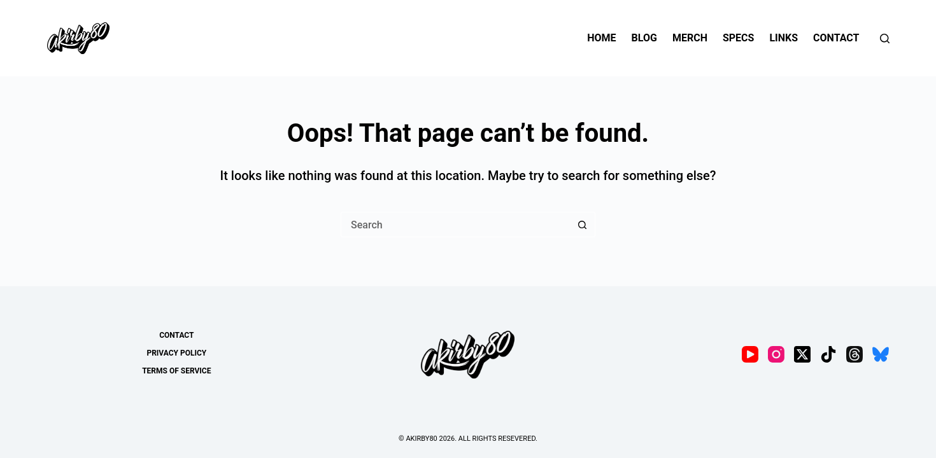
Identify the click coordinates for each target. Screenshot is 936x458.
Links (783, 38)
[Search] (885, 38)
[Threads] (854, 354)
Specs (738, 38)
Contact (836, 38)
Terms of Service (176, 370)
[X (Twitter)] (802, 354)
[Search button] (582, 224)
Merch (689, 38)
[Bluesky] (880, 354)
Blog (644, 38)
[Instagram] (776, 354)
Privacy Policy (176, 353)
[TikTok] (828, 354)
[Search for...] (455, 224)
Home (601, 38)
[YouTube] (750, 354)
